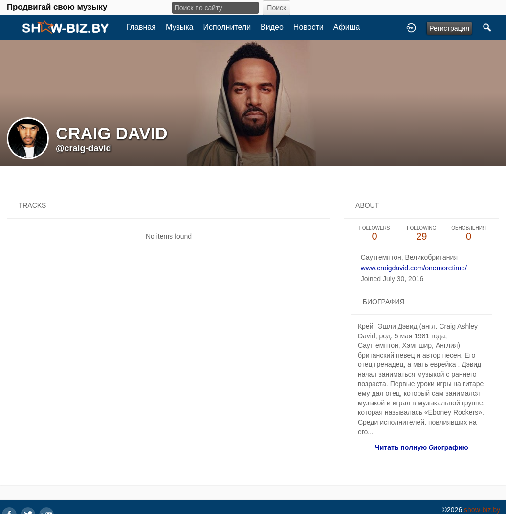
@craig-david (83, 148)
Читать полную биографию (421, 447)
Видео (272, 27)
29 (421, 233)
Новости (308, 27)
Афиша (346, 27)
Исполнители (227, 27)
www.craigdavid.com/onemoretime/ (414, 268)
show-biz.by (482, 510)
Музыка (180, 27)
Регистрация (449, 28)
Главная (141, 27)
